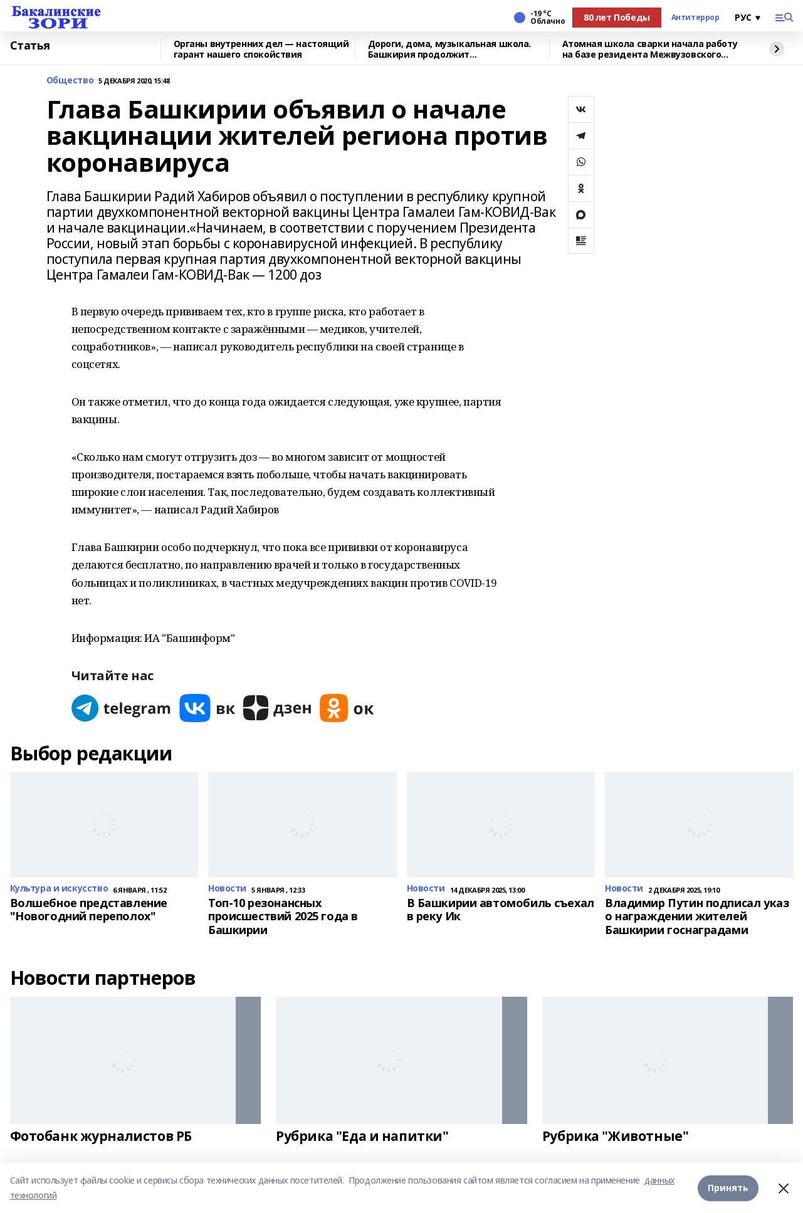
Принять (728, 1188)
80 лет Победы (617, 17)
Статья (30, 46)
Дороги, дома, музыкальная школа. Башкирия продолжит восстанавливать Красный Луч (450, 49)
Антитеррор (695, 17)
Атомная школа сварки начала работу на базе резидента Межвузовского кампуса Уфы (650, 49)
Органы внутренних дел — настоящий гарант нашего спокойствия (261, 49)
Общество (70, 80)
